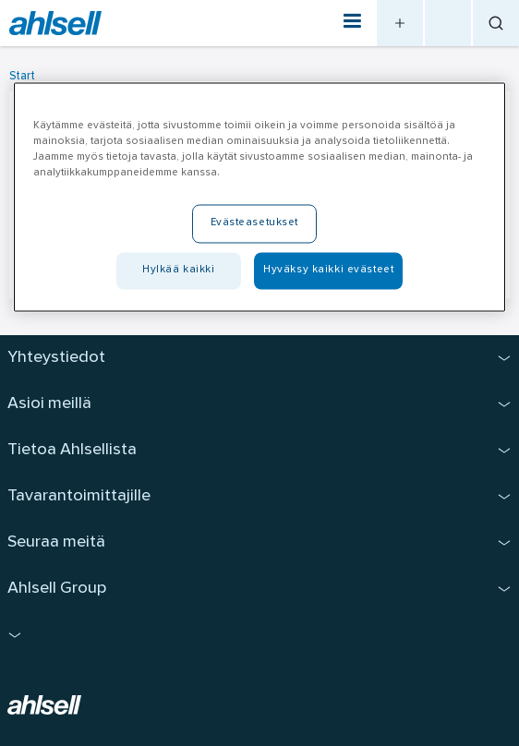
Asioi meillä (49, 404)
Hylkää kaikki (178, 270)
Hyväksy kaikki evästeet (328, 270)
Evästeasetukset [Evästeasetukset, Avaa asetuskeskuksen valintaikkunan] (255, 223)
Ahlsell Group (56, 589)
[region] (259, 197)
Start (22, 76)
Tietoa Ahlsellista (72, 450)
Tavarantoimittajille (79, 496)
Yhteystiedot (56, 358)
